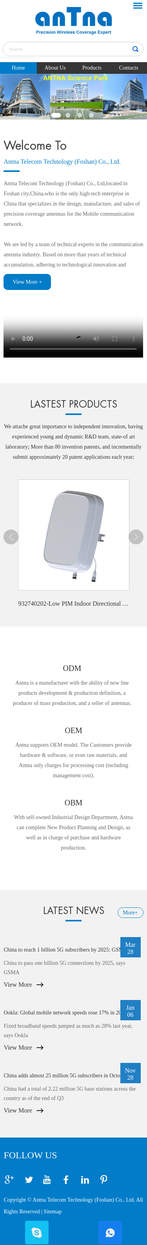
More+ (130, 913)
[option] (73, 97)
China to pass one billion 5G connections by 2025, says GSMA (64, 967)
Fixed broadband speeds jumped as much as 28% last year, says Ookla (68, 1030)
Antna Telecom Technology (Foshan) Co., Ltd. (62, 161)
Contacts (128, 68)
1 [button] (56, 115)
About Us (55, 68)
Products (92, 68)
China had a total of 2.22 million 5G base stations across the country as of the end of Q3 (70, 1093)
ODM (72, 668)
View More (18, 984)
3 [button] (79, 115)
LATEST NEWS (73, 911)
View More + (27, 282)
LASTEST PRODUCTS (73, 404)
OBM (74, 802)
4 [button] (91, 115)
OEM (73, 730)
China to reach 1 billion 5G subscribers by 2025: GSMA (65, 950)
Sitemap (53, 1212)
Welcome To (35, 146)
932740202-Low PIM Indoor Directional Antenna (73, 603)
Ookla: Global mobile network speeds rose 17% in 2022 (65, 1013)
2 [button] (68, 115)
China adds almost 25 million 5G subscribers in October (65, 1076)
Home (18, 68)
